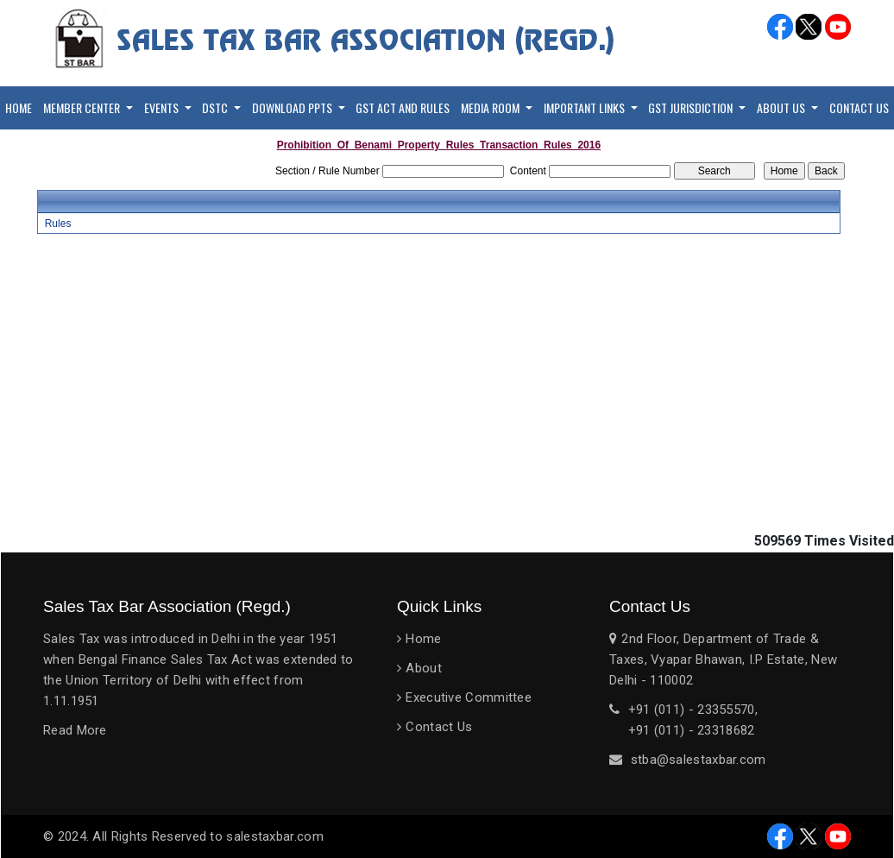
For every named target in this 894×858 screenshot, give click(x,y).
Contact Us (859, 107)
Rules (58, 224)
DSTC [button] (216, 107)
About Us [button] (782, 107)
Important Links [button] (585, 107)
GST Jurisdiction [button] (691, 107)
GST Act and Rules (403, 107)
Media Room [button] (491, 107)
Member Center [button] (83, 107)
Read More (75, 730)
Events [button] (162, 107)
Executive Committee (469, 697)
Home (18, 107)
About (424, 668)
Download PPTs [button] (293, 107)
